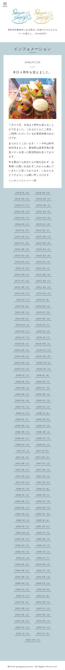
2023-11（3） (22, 230)
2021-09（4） (43, 306)
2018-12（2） (23, 413)
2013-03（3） (43, 621)
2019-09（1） (43, 381)
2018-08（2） (22, 425)
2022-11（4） (23, 268)
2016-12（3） (23, 488)
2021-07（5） (43, 312)
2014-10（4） (22, 564)
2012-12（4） (23, 633)
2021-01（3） (43, 331)
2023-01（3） (22, 261)
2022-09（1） (22, 274)
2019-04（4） (22, 400)
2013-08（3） (22, 608)
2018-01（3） (43, 444)
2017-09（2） (43, 457)
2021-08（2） (22, 312)
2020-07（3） (44, 350)
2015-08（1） (23, 532)
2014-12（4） (23, 558)
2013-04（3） (22, 621)
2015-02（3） (23, 551)
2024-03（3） (22, 217)
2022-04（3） (44, 287)
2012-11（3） (43, 633)
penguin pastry (24, 666)
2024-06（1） (43, 205)
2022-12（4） (43, 261)
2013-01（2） (43, 627)
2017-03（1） (43, 476)
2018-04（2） (22, 438)
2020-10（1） (22, 343)
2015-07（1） (43, 532)
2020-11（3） (43, 337)
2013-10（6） (22, 602)
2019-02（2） (23, 406)
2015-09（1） (43, 526)
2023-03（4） (22, 255)
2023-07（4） (22, 243)
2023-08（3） (44, 236)
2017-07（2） (43, 463)
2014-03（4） (43, 583)
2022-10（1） (43, 268)
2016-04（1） (22, 513)
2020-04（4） (23, 362)
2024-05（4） (22, 211)
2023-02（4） (44, 255)
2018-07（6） (43, 425)
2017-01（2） (43, 482)
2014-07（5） (43, 570)
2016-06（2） (22, 507)
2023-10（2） (43, 230)
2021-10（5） (22, 306)
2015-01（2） (43, 551)
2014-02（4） (23, 589)
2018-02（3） (23, 444)
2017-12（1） (23, 450)
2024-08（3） (44, 198)
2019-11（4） (43, 375)
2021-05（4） (43, 318)
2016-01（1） (23, 520)
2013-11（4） (43, 595)
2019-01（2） (43, 406)
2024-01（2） (22, 224)
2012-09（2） (33, 639)
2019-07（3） (43, 387)
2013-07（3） (43, 608)
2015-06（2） (22, 539)
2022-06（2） (44, 280)
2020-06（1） (22, 356)
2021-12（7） (23, 299)
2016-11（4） (43, 488)
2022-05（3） (22, 287)
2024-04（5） (44, 211)
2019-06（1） (22, 394)
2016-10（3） (23, 495)
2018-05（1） (43, 432)
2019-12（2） (23, 375)
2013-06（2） (22, 614)
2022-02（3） (23, 293)
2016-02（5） (43, 513)
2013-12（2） (23, 595)
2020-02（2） (23, 369)
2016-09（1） (43, 495)
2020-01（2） (44, 369)
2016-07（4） (43, 501)
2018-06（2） (23, 432)
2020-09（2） (43, 343)
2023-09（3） (22, 236)
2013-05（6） (43, 614)
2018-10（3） (22, 419)
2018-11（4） (43, 413)
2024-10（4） (43, 192)
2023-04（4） (44, 249)
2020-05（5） (44, 356)
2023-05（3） (22, 249)
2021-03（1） (43, 324)
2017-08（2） (22, 463)
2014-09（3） (43, 564)
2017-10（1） (23, 457)
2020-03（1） (44, 362)
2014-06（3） (22, 576)
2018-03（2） (43, 438)
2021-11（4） (43, 299)
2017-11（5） (43, 450)
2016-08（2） (22, 501)
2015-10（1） (23, 526)
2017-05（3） (43, 469)
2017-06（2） (22, 469)
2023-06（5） (44, 243)
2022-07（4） (22, 280)
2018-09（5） (43, 419)
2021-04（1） (23, 324)
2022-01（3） (44, 293)
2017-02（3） (23, 482)
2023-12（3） (43, 224)
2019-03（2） (43, 400)
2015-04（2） (23, 545)
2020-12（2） (23, 337)
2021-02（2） (23, 331)
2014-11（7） (43, 558)
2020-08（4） (22, 350)
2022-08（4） (44, 274)
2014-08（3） (22, 570)
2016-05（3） (43, 507)
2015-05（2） (43, 539)
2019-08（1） (22, 387)
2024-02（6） (44, 217)
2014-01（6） (43, 589)
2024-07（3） (23, 205)
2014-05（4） (43, 576)
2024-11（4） (22, 192)
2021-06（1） (22, 318)
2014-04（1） (22, 583)
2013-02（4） (23, 627)
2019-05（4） (43, 394)
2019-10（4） (23, 381)
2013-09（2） (43, 602)
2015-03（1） (43, 545)
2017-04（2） (23, 476)
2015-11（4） (43, 520)
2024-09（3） (22, 198)
